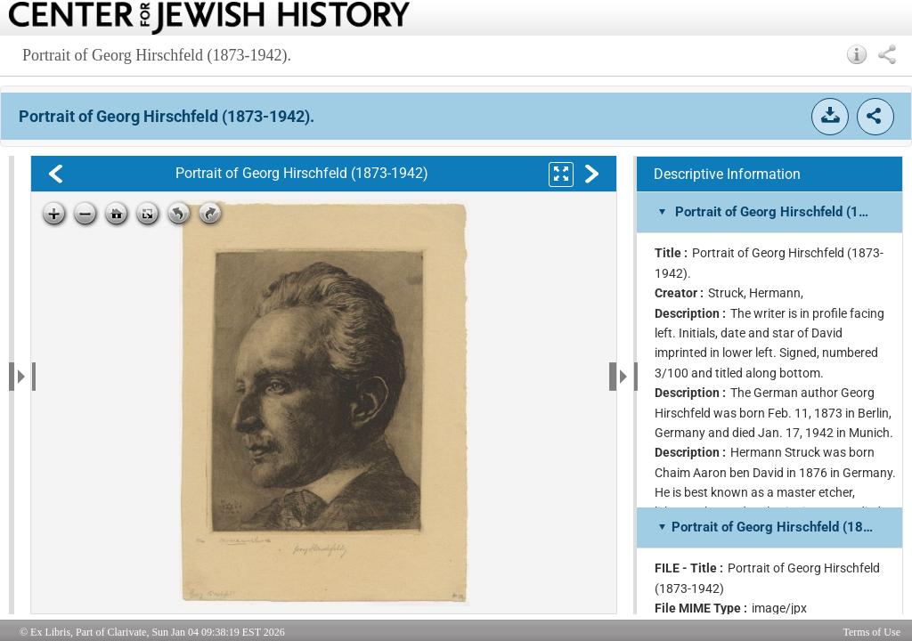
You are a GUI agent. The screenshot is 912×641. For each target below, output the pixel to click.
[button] (857, 54)
